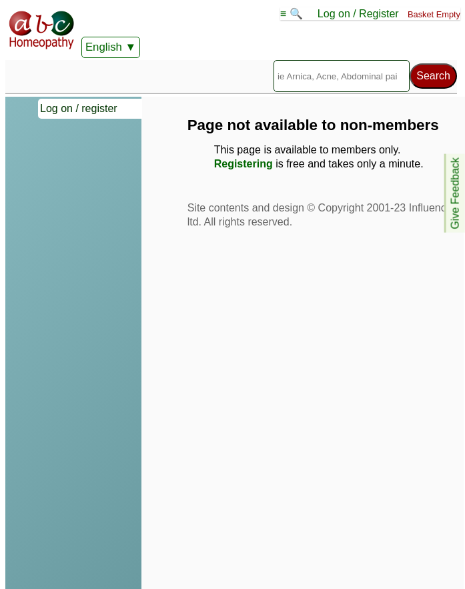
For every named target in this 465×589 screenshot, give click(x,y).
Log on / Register (358, 13)
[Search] (342, 76)
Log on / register (78, 108)
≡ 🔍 (293, 13)
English (103, 47)
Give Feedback (455, 193)
